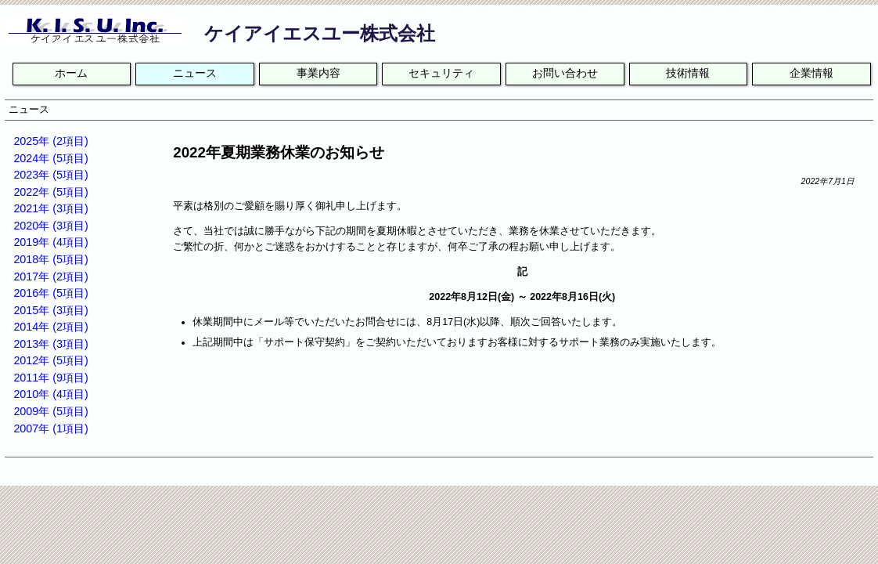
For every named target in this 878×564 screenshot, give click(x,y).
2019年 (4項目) (50, 242)
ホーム (71, 73)
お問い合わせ (565, 73)
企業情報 (811, 73)
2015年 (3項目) (50, 310)
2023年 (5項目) (50, 174)
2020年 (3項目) (50, 225)
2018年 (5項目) (50, 259)
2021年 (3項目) (50, 208)
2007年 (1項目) (50, 428)
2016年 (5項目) (50, 293)
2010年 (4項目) (50, 394)
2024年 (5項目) (50, 158)
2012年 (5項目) (50, 360)
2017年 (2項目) (50, 276)
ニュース (195, 73)
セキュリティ (441, 73)
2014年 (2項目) (50, 326)
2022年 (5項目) (50, 192)
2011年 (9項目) (50, 377)
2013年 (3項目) (50, 344)
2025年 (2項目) (50, 141)
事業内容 (318, 73)
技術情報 (688, 73)
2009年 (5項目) (50, 411)
